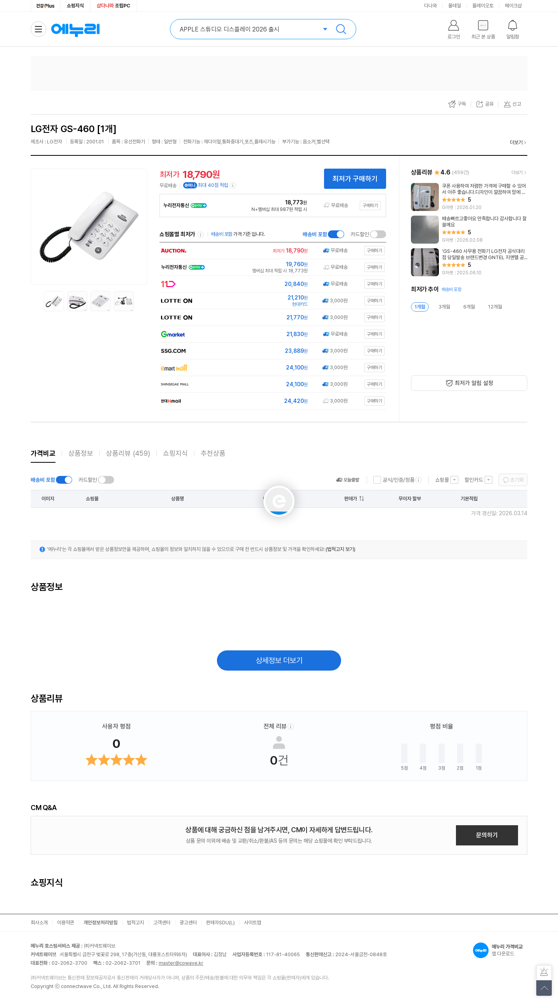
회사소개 (39, 922)
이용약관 (65, 922)
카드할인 (359, 234)
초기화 (517, 480)
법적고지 (135, 922)
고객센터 (161, 922)
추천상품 (213, 453)
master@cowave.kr (181, 963)
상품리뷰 (128, 453)
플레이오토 (483, 6)
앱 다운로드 (500, 950)
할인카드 (473, 480)
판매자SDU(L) (220, 922)
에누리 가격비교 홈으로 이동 (75, 29)
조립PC (113, 6)
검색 (341, 29)
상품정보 (80, 453)
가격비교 (43, 453)
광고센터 (188, 922)
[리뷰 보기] (469, 197)
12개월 (495, 307)
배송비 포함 (315, 234)
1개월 (419, 307)
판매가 (350, 499)
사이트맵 (252, 922)
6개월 (469, 307)
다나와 (430, 6)
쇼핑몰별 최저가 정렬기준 (200, 235)
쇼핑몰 (442, 480)
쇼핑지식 (75, 6)
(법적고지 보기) (340, 549)
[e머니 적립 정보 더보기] (233, 185)
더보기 (516, 142)
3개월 (444, 307)
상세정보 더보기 (279, 660)
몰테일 (454, 6)
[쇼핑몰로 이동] (271, 250)
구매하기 (370, 205)
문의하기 (487, 835)
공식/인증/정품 (398, 480)
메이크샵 (513, 6)
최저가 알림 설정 (474, 383)
